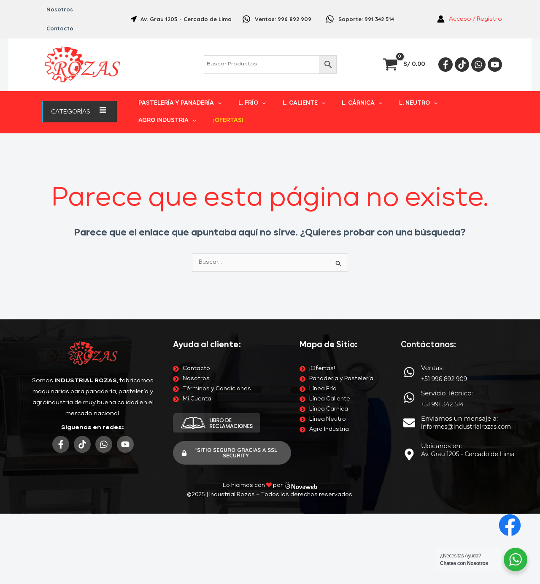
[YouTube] (495, 45)
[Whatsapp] (478, 45)
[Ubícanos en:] (409, 293)
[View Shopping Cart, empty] (404, 45)
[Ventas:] (409, 211)
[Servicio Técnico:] (409, 236)
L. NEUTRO (378, 93)
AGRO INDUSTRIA (433, 93)
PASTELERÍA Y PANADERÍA (179, 93)
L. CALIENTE (283, 93)
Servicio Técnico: (447, 232)
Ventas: (432, 207)
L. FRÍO (242, 93)
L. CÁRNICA (332, 93)
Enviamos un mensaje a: (459, 258)
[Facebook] (445, 45)
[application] (93, 93)
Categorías (79, 93)
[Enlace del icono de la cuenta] (469, 9)
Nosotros (56, 9)
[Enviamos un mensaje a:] (409, 262)
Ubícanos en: (441, 285)
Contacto (94, 9)
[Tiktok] (462, 45)
